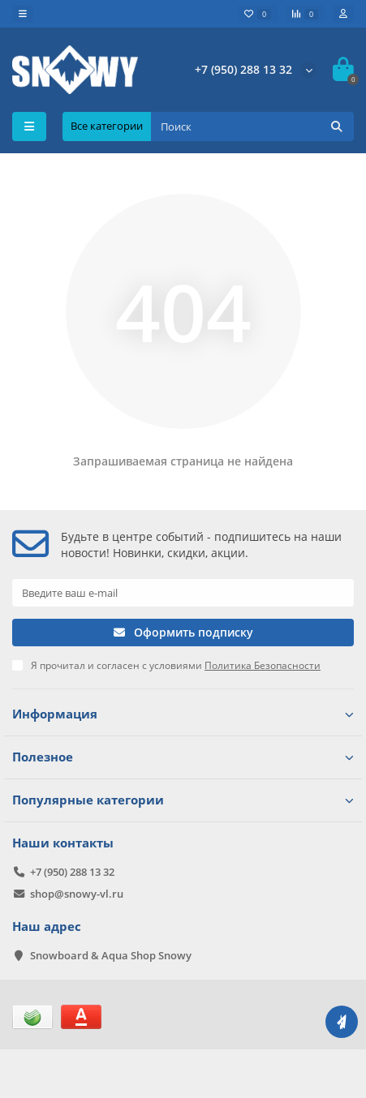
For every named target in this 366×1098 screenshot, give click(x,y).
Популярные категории (183, 799)
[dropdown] (22, 14)
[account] (343, 14)
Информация (183, 714)
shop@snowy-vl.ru (76, 893)
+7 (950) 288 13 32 (243, 69)
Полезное (183, 757)
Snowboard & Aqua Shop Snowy (111, 955)
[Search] (252, 126)
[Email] (183, 593)
